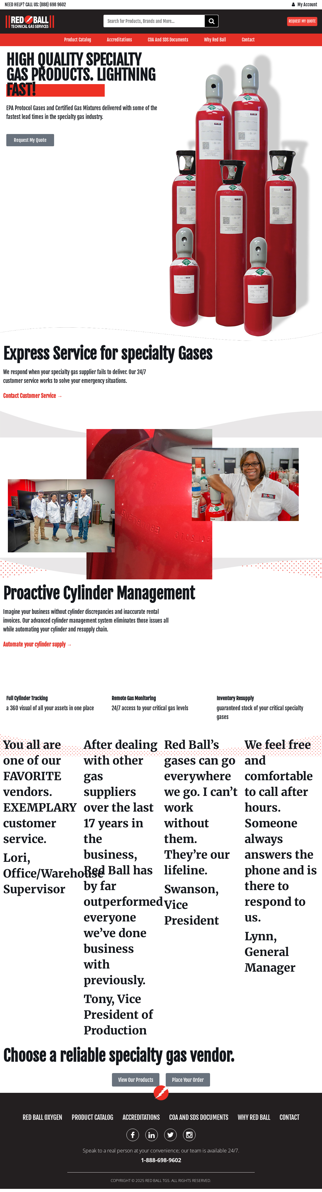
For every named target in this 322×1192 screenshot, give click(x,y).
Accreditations (119, 40)
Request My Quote (302, 21)
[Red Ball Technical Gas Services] (30, 21)
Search (213, 21)
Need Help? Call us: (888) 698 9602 (35, 4)
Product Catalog (77, 40)
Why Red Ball (215, 40)
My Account (307, 4)
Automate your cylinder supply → (37, 646)
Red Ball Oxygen (42, 1120)
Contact (248, 40)
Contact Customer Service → (33, 396)
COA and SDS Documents (168, 40)
